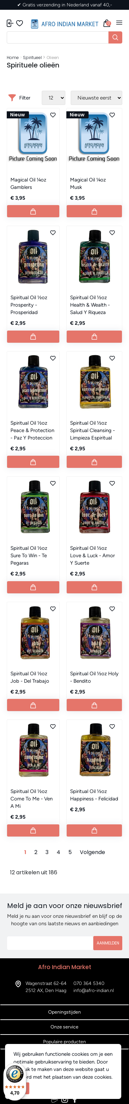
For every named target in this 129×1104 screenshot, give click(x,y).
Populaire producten (64, 1042)
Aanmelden (108, 943)
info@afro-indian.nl (93, 990)
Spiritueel (32, 57)
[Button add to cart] (33, 211)
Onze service (64, 1027)
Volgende (92, 852)
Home (13, 57)
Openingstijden (64, 1012)
